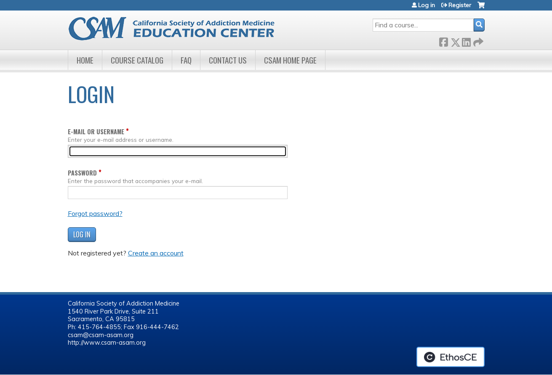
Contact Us (228, 60)
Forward (477, 40)
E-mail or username (96, 131)
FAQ (186, 60)
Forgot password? (95, 213)
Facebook (443, 40)
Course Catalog (137, 60)
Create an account (156, 253)
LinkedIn (466, 40)
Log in (426, 5)
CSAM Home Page (290, 60)
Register (459, 5)
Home (85, 60)
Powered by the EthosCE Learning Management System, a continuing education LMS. (450, 357)
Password (82, 172)
